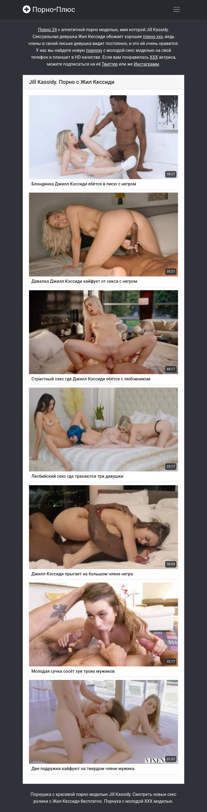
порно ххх (153, 36)
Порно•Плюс (49, 9)
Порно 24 (47, 29)
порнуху (94, 50)
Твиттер (110, 64)
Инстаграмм (146, 64)
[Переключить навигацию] (176, 9)
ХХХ (154, 57)
